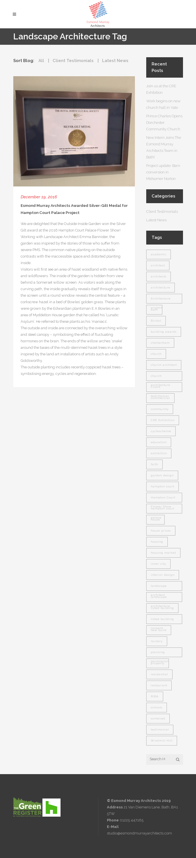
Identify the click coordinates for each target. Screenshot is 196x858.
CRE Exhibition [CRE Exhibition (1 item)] (163, 420)
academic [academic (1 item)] (158, 254)
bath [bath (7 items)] (154, 309)
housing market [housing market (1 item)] (163, 552)
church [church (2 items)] (156, 353)
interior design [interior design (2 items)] (163, 574)
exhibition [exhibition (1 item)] (159, 453)
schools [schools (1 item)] (156, 707)
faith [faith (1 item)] (154, 464)
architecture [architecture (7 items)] (160, 287)
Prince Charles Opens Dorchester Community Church (164, 122)
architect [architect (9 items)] (158, 265)
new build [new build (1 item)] (159, 630)
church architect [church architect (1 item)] (164, 364)
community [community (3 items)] (160, 409)
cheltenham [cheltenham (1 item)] (160, 342)
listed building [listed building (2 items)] (162, 607)
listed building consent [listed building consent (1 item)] (162, 620)
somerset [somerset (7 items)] (158, 718)
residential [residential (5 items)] (159, 674)
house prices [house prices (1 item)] (161, 530)
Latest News (156, 220)
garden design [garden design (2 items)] (162, 475)
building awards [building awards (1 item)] (163, 331)
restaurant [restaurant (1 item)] (159, 685)
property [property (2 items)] (157, 663)
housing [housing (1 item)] (157, 541)
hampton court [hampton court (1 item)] (162, 486)
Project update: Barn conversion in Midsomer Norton (163, 172)
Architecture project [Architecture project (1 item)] (161, 300)
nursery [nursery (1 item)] (157, 641)
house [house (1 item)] (155, 519)
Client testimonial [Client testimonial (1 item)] (160, 388)
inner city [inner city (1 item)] (158, 563)
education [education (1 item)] (159, 442)
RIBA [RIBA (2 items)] (155, 696)
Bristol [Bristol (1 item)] (156, 320)
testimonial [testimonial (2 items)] (160, 729)
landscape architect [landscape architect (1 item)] (159, 587)
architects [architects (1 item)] (158, 276)
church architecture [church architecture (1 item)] (160, 377)
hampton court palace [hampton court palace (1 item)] (162, 510)
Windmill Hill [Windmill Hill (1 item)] (162, 740)
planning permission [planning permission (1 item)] (159, 654)
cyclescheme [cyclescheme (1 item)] (161, 431)
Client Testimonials (162, 211)
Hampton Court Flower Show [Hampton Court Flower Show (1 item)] (163, 499)
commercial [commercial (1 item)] (160, 398)
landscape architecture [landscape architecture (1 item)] (160, 598)
